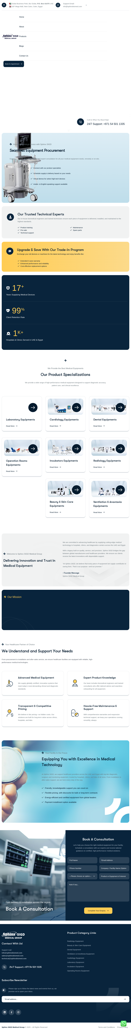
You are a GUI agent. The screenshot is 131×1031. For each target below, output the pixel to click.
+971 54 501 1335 (33, 967)
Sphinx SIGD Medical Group (13, 1027)
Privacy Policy (122, 1027)
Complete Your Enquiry (98, 910)
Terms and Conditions (106, 1027)
